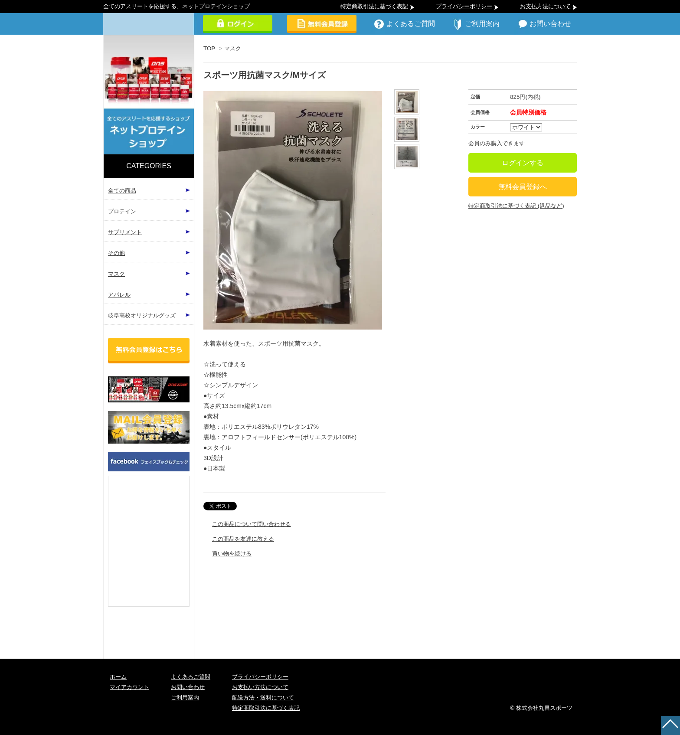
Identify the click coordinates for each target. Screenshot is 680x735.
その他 (116, 253)
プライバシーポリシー (464, 6)
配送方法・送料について (263, 697)
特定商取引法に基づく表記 (374, 6)
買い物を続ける (232, 553)
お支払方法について (545, 6)
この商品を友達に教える (243, 539)
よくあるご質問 (410, 23)
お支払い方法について (260, 687)
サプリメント (125, 232)
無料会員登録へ (522, 186)
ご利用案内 (482, 23)
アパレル (119, 294)
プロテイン (122, 211)
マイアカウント (129, 687)
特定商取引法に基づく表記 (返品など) (516, 206)
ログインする (522, 163)
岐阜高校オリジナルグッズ (142, 315)
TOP (209, 48)
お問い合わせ (550, 23)
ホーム (118, 676)
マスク (232, 48)
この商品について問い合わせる (251, 524)
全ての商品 (122, 190)
